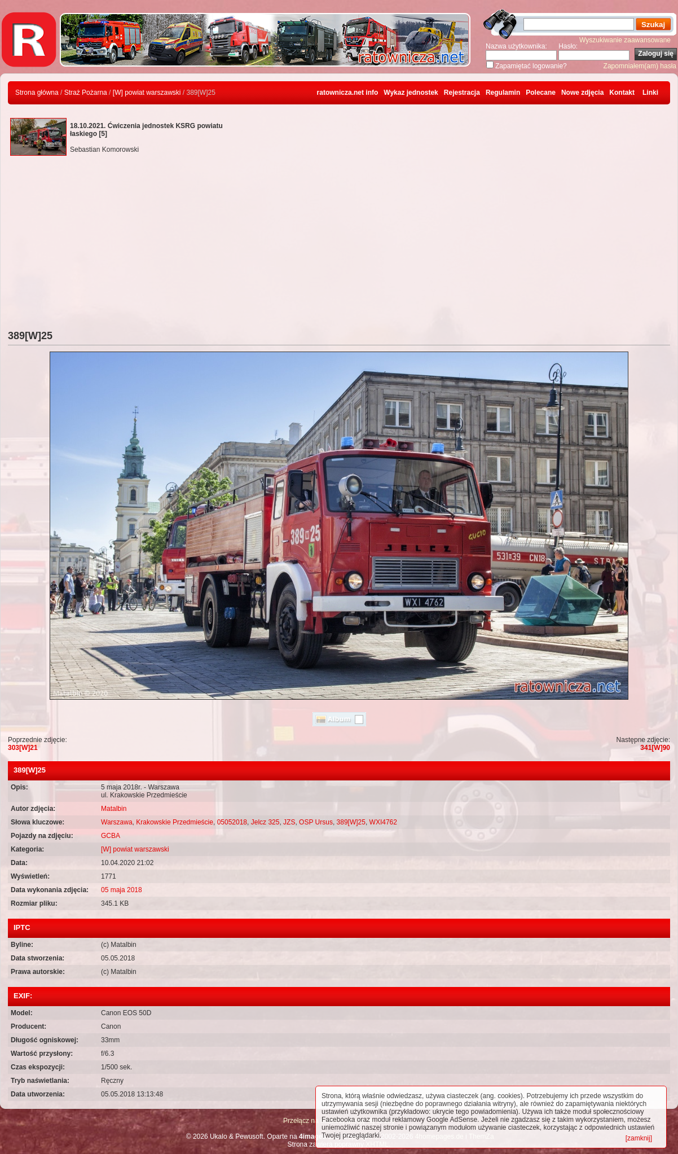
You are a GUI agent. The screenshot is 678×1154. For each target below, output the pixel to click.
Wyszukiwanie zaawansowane (625, 40)
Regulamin (503, 92)
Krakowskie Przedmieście (174, 822)
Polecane (541, 92)
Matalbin (113, 809)
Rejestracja (462, 92)
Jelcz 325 (265, 822)
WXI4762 (383, 822)
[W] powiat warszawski (147, 92)
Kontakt (622, 92)
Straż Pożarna (85, 92)
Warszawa (117, 822)
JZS (289, 822)
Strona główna (37, 92)
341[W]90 (655, 748)
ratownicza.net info (347, 92)
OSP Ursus (316, 822)
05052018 (232, 822)
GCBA (110, 836)
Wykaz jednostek (411, 92)
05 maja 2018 (121, 890)
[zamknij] (639, 1138)
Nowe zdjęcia (582, 92)
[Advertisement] (339, 245)
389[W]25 (351, 822)
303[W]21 (23, 748)
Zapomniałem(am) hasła (640, 66)
